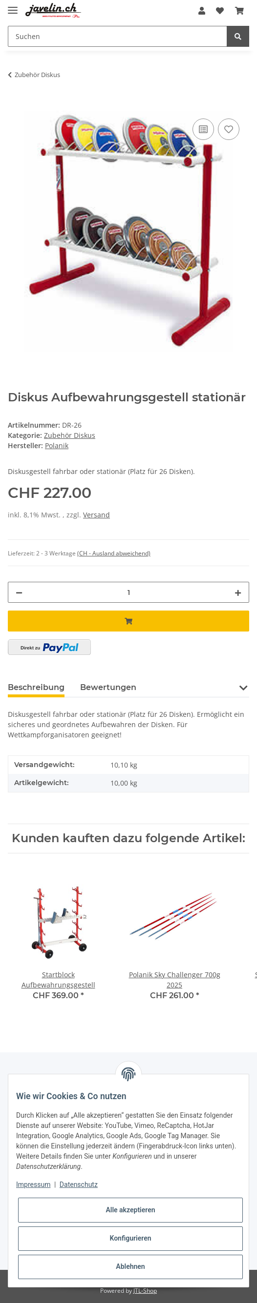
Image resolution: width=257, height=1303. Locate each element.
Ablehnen (130, 1266)
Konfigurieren (130, 1238)
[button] (202, 10)
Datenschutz (79, 1184)
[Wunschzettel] (220, 10)
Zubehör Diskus (69, 435)
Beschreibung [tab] (36, 687)
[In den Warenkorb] (15, 105)
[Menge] (128, 592)
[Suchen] (117, 36)
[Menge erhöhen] (238, 592)
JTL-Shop (145, 1290)
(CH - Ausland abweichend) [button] (113, 553)
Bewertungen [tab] (108, 687)
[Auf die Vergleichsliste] (203, 129)
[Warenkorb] (239, 10)
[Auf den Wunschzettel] (228, 129)
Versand (96, 514)
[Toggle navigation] (13, 6)
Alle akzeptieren (130, 1210)
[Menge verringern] (19, 592)
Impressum (33, 1184)
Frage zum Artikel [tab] (188, 687)
